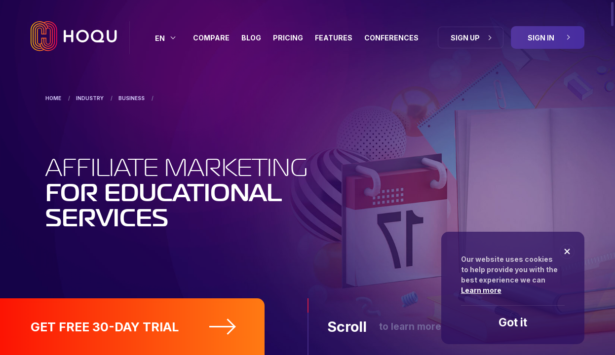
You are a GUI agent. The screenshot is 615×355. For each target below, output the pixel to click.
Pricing (288, 38)
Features (333, 38)
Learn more (481, 290)
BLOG (251, 38)
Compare (211, 38)
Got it (513, 322)
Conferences (391, 38)
